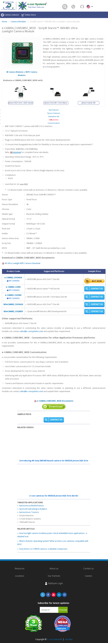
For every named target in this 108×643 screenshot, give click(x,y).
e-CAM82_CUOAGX (13, 277)
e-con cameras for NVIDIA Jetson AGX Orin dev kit (53, 496)
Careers (88, 576)
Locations (19, 576)
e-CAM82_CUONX (13, 295)
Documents (53, 120)
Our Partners (54, 576)
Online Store (28, 14)
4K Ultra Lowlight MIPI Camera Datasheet (21, 263)
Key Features (54, 110)
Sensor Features (53, 113)
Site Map (69, 639)
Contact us (88, 568)
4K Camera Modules (14, 72)
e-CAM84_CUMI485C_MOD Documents (53, 401)
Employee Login (54, 583)
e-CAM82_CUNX (13, 287)
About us (54, 568)
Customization (54, 123)
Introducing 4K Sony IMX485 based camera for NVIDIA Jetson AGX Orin (53, 461)
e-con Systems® (54, 639)
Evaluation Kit (53, 117)
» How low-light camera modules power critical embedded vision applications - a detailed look (52, 535)
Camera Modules (18, 21)
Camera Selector (10, 14)
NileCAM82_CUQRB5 (13, 311)
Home (4, 21)
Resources (19, 568)
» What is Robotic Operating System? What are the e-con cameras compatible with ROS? (52, 542)
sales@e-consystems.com (31, 331)
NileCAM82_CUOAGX (13, 304)
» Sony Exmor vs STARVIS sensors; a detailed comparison (42, 549)
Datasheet (15, 152)
